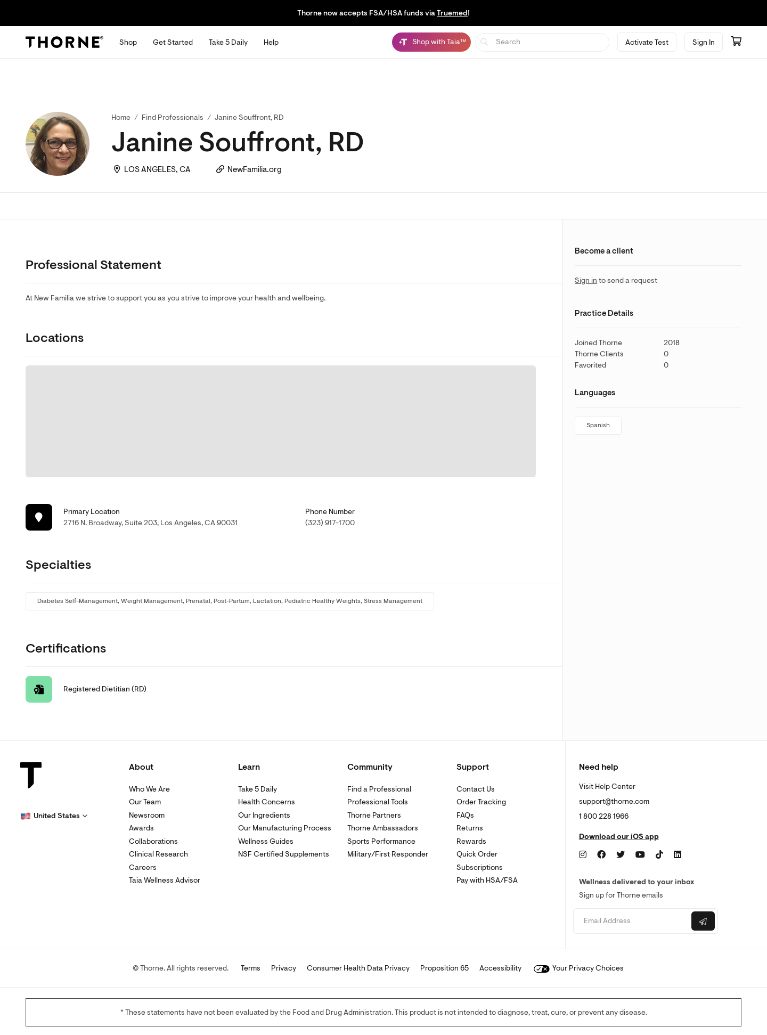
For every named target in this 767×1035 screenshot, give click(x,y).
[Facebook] (601, 855)
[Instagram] (582, 855)
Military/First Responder (387, 854)
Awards (141, 828)
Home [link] (120, 117)
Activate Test (646, 42)
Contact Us (475, 789)
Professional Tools (377, 801)
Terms (250, 968)
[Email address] (631, 921)
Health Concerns (266, 801)
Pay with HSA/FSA (487, 880)
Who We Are (149, 789)
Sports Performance (381, 841)
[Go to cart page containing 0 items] (736, 42)
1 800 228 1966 (604, 816)
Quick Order (476, 854)
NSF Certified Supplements (283, 854)
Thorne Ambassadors (382, 828)
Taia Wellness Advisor (164, 880)
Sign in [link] (586, 280)
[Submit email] (703, 921)
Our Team (145, 801)
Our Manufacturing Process (284, 828)
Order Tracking (481, 801)
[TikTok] (659, 855)
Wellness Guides (265, 841)
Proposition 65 (444, 968)
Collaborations (153, 841)
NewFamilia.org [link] (254, 170)
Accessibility (500, 968)
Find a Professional (379, 789)
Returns (469, 828)
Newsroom (147, 815)
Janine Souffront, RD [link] (249, 117)
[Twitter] (620, 855)
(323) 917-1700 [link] (330, 522)
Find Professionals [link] (172, 117)
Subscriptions (479, 867)
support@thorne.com (614, 801)
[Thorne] (64, 42)
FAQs (465, 815)
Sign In (703, 42)
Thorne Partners (374, 815)
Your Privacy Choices (579, 968)
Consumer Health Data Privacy (358, 968)
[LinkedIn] (677, 855)
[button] (53, 816)
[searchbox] (542, 42)
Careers (143, 867)
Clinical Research (158, 854)
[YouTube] (640, 855)
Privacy (283, 968)
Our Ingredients (264, 815)
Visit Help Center (607, 786)
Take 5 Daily (257, 789)
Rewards (471, 841)
